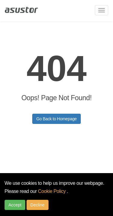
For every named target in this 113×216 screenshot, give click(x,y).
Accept (14, 204)
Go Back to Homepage (56, 118)
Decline (37, 204)
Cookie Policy (52, 191)
